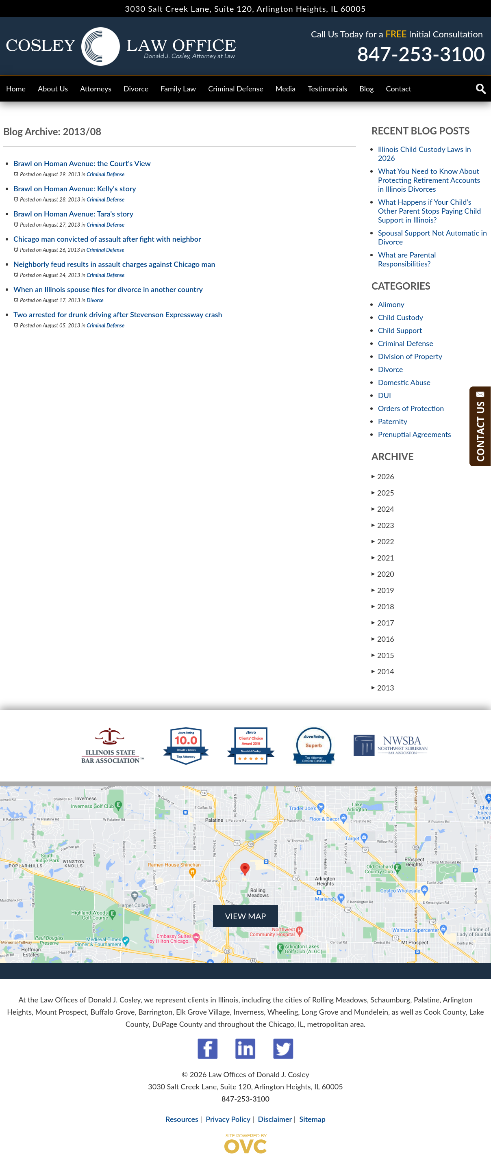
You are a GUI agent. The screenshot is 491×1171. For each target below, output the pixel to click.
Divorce (136, 88)
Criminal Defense (235, 88)
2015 (383, 655)
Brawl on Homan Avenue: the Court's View (82, 163)
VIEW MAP (245, 916)
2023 (383, 525)
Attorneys (95, 88)
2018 (383, 606)
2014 (383, 671)
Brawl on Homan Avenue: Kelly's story (74, 188)
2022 (383, 541)
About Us (53, 88)
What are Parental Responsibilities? (407, 259)
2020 (383, 574)
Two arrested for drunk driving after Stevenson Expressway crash (117, 314)
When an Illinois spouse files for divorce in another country (108, 289)
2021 (383, 557)
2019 (383, 590)
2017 (383, 622)
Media (285, 88)
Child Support (400, 330)
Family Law (178, 88)
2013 (383, 687)
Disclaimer (275, 1119)
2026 (383, 476)
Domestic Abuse (404, 382)
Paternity (392, 421)
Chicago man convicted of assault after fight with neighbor (107, 238)
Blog (366, 88)
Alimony (391, 304)
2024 (383, 509)
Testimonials (327, 88)
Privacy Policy (228, 1119)
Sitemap (312, 1119)
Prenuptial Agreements (414, 434)
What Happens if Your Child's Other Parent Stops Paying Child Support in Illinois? (429, 210)
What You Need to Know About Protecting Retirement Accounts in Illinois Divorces (429, 180)
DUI (384, 395)
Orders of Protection (411, 408)
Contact (398, 88)
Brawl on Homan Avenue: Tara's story (73, 213)
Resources (181, 1119)
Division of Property (410, 356)
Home (16, 88)
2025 (383, 492)
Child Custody (400, 317)
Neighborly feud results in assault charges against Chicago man (114, 264)
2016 (383, 639)
